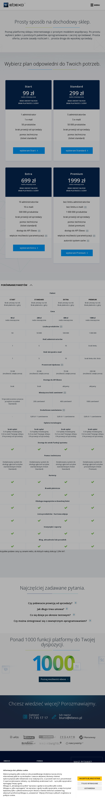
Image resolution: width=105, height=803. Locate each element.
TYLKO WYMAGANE (89, 783)
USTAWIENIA (89, 788)
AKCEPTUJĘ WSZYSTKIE (89, 778)
